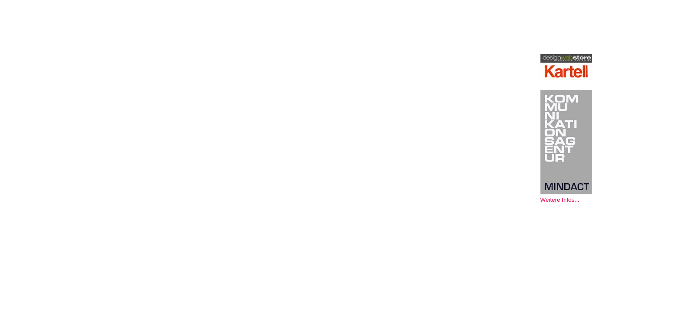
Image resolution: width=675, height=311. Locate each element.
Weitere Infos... (560, 200)
